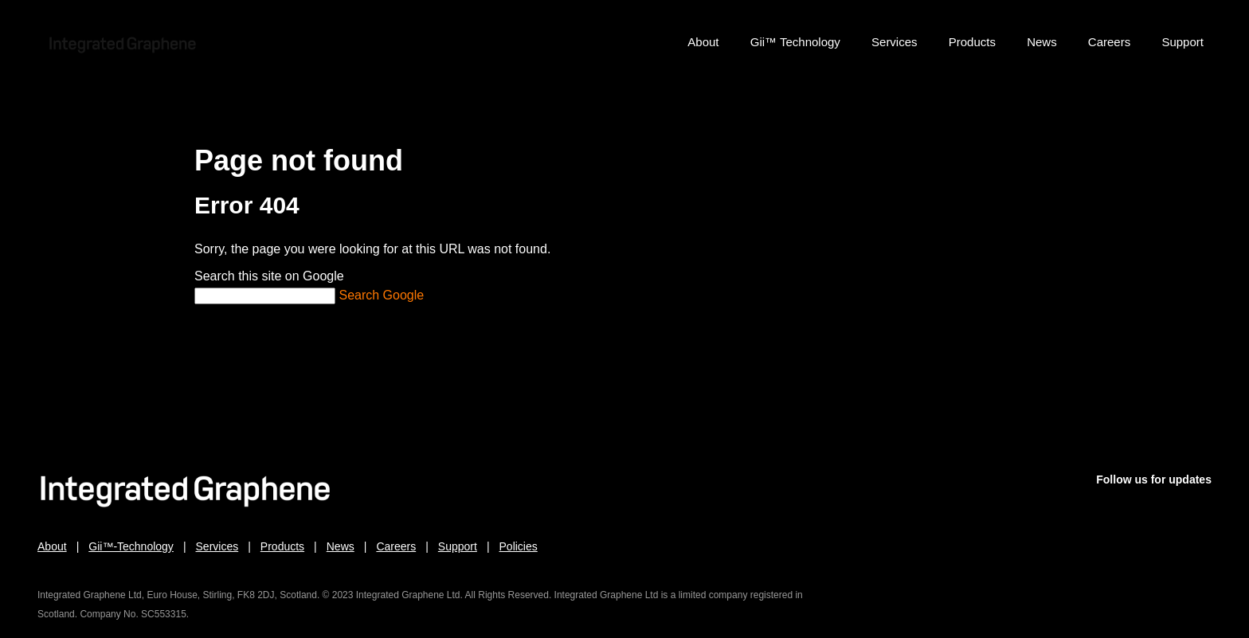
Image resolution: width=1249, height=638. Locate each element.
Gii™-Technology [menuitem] (131, 546)
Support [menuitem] (1182, 42)
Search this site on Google (269, 276)
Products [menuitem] (972, 42)
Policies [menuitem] (518, 546)
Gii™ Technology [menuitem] (795, 42)
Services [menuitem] (894, 42)
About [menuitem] (702, 42)
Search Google (381, 295)
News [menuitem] (1042, 42)
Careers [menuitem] (1109, 42)
